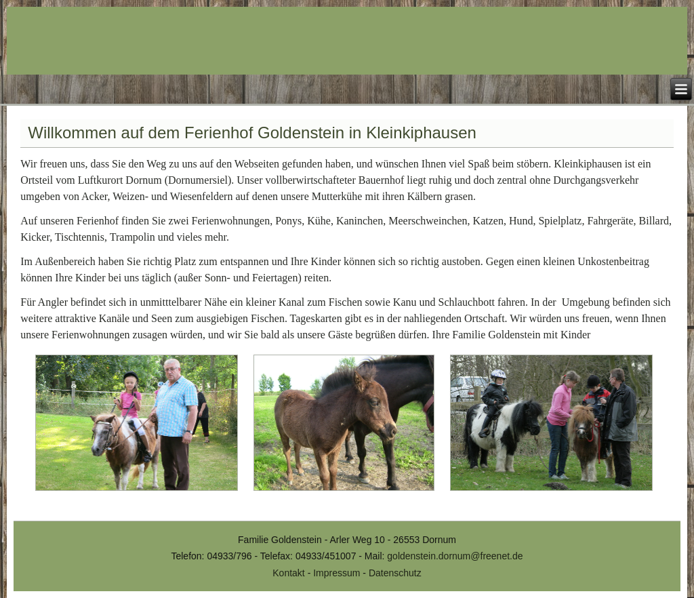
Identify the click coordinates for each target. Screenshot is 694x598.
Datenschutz (395, 572)
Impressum (336, 572)
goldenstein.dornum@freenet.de (455, 556)
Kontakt (288, 572)
